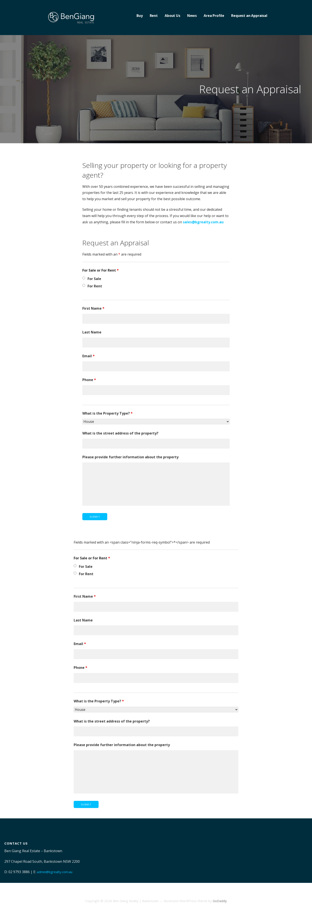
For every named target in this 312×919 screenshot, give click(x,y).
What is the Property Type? (107, 413)
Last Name (91, 332)
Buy (139, 15)
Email (88, 356)
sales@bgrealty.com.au (203, 222)
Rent (154, 15)
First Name (93, 308)
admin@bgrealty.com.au (54, 872)
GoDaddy (220, 901)
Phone (89, 379)
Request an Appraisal (249, 15)
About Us (172, 15)
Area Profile (214, 15)
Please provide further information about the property (130, 457)
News (192, 15)
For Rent (95, 286)
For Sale (94, 278)
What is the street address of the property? (120, 433)
